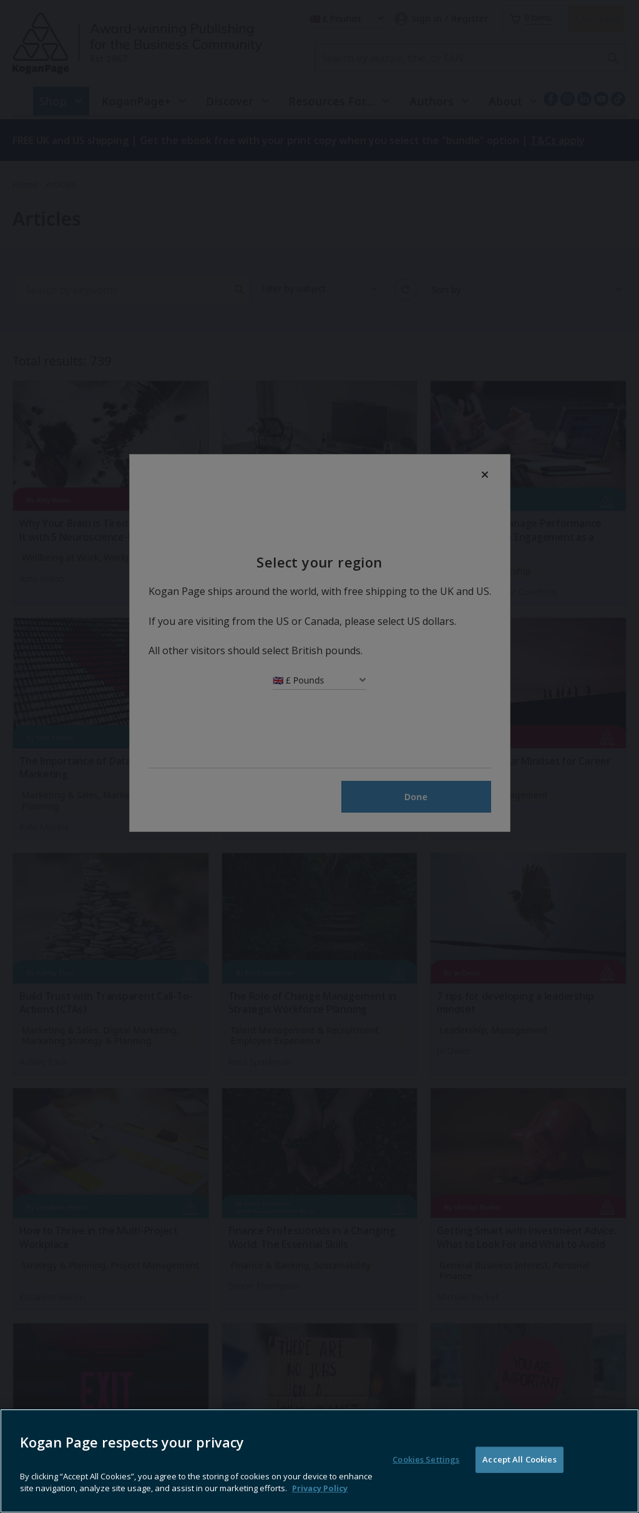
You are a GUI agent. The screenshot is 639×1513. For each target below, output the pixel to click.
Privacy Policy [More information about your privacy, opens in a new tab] (320, 1503)
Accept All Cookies (519, 1474)
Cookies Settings (426, 1474)
